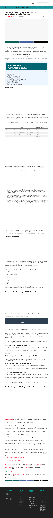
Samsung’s (27, 464)
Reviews (12, 7)
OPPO (6, 467)
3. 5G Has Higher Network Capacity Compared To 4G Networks (16, 79)
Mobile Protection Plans (32, 507)
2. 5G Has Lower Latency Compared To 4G (13, 78)
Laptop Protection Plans (32, 504)
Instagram (17, 474)
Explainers (23, 7)
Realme (9, 467)
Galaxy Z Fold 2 (39, 464)
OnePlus (44, 465)
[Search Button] (47, 3)
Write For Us (8, 495)
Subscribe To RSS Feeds (10, 499)
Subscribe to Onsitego (10, 74)
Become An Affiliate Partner (10, 498)
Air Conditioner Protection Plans (32, 493)
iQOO (16, 467)
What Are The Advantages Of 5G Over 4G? (13, 76)
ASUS (42, 465)
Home (6, 7)
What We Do (8, 493)
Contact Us (33, 3)
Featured (20, 16)
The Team (7, 494)
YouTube (24, 474)
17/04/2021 (16, 16)
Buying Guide (17, 7)
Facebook (13, 474)
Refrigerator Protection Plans (33, 495)
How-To (27, 7)
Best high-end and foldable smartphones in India (15, 457)
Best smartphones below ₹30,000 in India (14, 460)
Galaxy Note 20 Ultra (9, 465)
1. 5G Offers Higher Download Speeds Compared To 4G (15, 77)
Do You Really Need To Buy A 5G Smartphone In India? (15, 82)
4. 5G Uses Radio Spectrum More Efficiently (13, 80)
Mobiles (23, 16)
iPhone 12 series (11, 464)
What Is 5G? (8, 73)
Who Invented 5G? (9, 75)
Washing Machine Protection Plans (32, 498)
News (9, 7)
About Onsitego (8, 492)
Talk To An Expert (8, 497)
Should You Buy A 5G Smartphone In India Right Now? (15, 84)
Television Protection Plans (32, 500)
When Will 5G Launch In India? (11, 83)
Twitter (20, 474)
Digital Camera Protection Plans (32, 502)
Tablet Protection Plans (33, 505)
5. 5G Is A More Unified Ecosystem (12, 81)
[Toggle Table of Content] (46, 72)
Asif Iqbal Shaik (10, 16)
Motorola (27, 467)
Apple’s (6, 464)
